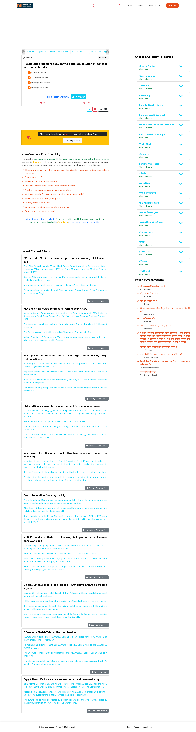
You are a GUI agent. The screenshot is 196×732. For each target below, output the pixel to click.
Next (87, 102)
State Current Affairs (98, 625)
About (136, 727)
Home (130, 5)
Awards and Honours (98, 301)
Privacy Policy (146, 727)
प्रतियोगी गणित (63, 51)
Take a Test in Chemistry (57, 96)
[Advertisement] (98, 18)
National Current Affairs (97, 445)
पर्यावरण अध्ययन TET (80, 51)
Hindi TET (31, 51)
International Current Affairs (95, 530)
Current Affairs (155, 5)
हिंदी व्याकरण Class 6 (47, 51)
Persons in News (100, 672)
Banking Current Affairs (97, 398)
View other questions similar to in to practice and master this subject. (65, 221)
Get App (172, 5)
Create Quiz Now (72, 140)
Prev (43, 102)
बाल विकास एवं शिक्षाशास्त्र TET (103, 51)
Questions (141, 5)
